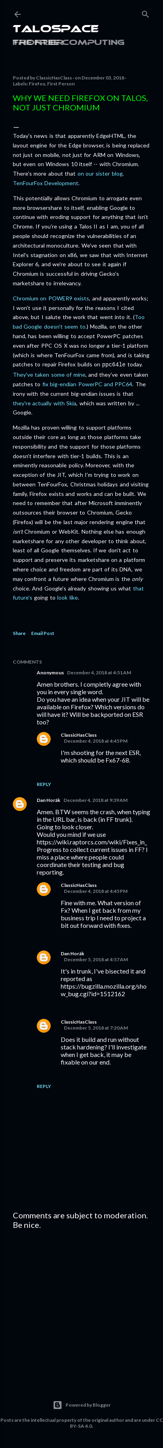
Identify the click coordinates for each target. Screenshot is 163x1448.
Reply (44, 783)
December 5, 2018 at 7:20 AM (96, 1027)
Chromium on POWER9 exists (51, 298)
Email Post (42, 632)
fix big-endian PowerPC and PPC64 (87, 383)
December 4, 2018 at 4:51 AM (99, 672)
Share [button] (19, 632)
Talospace (56, 29)
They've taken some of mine (49, 373)
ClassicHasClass (79, 734)
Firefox (37, 84)
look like (67, 596)
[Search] (145, 12)
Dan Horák (48, 799)
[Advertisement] (81, 1304)
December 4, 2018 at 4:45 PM (95, 740)
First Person (61, 84)
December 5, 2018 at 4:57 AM (96, 959)
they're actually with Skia (44, 402)
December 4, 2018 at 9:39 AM (95, 799)
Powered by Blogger (82, 1404)
